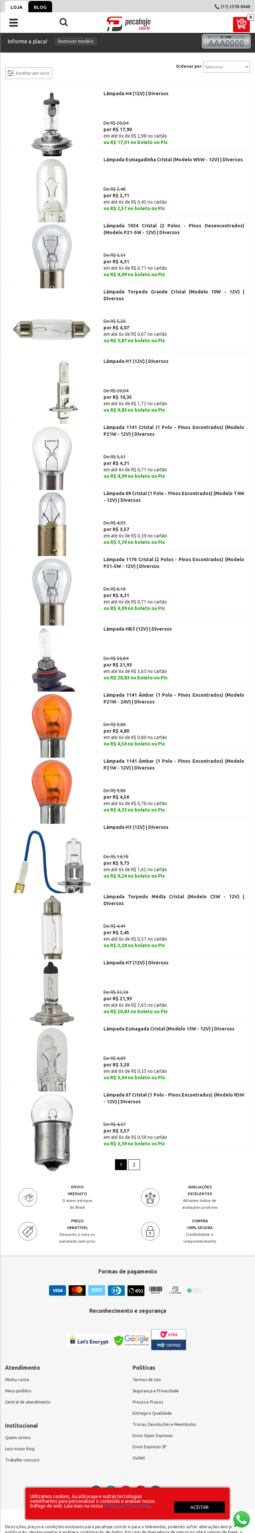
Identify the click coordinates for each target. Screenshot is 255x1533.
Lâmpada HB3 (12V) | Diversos (137, 591)
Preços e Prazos (148, 1326)
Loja (16, 7)
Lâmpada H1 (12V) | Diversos (135, 342)
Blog (40, 7)
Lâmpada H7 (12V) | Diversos (135, 901)
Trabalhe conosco (22, 1384)
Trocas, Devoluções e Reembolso (164, 1348)
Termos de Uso (147, 1304)
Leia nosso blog (19, 1373)
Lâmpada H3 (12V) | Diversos (135, 775)
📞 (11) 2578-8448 (232, 6)
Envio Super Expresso (153, 1359)
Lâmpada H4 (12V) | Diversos (135, 93)
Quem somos (17, 1362)
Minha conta (17, 1304)
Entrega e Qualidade (152, 1337)
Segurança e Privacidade (156, 1315)
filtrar (12, 63)
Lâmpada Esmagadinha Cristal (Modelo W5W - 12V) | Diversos (173, 155)
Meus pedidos (18, 1315)
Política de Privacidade (127, 1506)
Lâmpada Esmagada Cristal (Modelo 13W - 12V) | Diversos (168, 962)
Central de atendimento (28, 1326)
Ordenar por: (189, 66)
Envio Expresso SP (149, 1371)
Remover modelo (76, 41)
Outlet (139, 1382)
